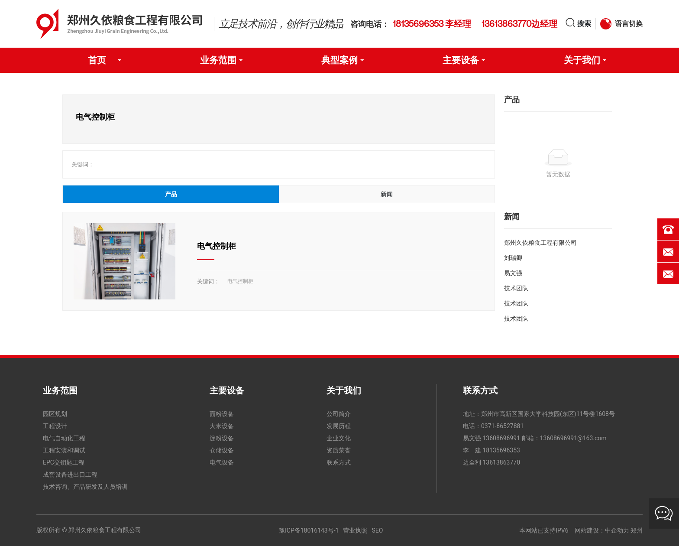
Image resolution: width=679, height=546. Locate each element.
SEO (377, 530)
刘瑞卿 (513, 257)
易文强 (513, 273)
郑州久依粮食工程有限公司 (540, 242)
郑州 (636, 530)
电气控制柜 (216, 245)
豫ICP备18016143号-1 (309, 530)
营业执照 (355, 530)
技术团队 (516, 288)
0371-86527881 (502, 425)
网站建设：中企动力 (602, 530)
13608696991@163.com (573, 438)
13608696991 (501, 438)
